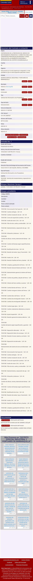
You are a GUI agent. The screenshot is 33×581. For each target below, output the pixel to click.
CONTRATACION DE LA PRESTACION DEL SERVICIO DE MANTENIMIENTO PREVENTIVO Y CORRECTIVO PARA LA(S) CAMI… (23, 478)
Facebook (9, 562)
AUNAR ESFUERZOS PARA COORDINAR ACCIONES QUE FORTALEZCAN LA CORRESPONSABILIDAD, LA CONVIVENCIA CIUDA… (23, 448)
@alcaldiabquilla (22, 137)
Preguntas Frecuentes (22, 565)
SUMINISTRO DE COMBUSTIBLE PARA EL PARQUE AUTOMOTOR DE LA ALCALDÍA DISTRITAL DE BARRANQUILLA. (23, 506)
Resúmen (24, 81)
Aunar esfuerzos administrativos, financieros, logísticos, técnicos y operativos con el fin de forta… (9, 463)
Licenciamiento (9, 565)
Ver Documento (5, 420)
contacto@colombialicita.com (11, 560)
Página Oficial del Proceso (12, 134)
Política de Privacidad (20, 562)
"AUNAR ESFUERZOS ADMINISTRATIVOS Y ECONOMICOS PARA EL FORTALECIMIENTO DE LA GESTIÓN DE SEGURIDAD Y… (23, 463)
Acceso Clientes (26, 560)
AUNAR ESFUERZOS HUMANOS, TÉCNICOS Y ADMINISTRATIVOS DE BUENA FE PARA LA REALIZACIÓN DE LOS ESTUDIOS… (9, 449)
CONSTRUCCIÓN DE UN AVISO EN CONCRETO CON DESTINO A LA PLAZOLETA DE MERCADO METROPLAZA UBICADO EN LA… (9, 493)
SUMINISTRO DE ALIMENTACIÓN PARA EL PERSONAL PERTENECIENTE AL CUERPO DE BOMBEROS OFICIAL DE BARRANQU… (9, 477)
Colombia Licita (6, 2)
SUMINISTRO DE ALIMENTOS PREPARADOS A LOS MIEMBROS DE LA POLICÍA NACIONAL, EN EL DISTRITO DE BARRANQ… (9, 522)
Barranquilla (9, 86)
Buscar (30, 81)
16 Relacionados (24, 134)
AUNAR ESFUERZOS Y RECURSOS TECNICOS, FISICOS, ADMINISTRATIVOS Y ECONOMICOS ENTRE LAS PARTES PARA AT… (23, 493)
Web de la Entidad (12, 137)
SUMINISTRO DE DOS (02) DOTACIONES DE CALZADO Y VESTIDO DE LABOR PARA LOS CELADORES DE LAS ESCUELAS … (9, 507)
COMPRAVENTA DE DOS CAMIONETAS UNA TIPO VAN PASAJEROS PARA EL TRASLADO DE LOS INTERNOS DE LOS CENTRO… (23, 522)
